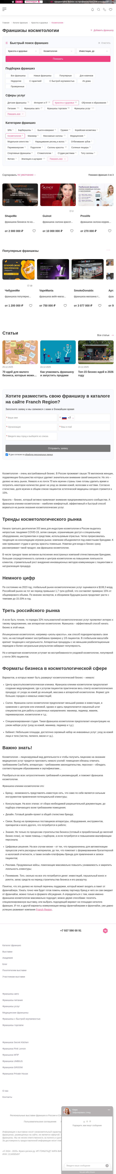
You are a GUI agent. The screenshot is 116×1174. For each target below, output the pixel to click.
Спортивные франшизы (20, 154)
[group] (18, 283)
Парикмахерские (17, 148)
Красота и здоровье (66, 103)
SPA (10, 131)
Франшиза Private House (15, 1073)
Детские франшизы (18, 103)
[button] (112, 358)
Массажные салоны (54, 136)
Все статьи (103, 335)
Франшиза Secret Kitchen (15, 1042)
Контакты (7, 1097)
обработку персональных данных (39, 455)
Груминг (65, 131)
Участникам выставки (13, 976)
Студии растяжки (67, 154)
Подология (36, 148)
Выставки (7, 951)
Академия (7, 957)
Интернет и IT (42, 103)
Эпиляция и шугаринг (33, 159)
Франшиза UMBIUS (12, 1061)
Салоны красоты (57, 148)
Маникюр (33, 136)
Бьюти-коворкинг (47, 131)
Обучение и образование (95, 103)
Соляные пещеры (80, 148)
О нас (5, 1090)
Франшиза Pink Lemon (14, 1048)
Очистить (104, 43)
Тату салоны (88, 154)
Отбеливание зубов (81, 142)
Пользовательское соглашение (40, 1121)
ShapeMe (11, 216)
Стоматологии (45, 154)
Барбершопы (25, 131)
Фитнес (12, 159)
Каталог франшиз (11, 945)
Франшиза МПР (10, 1054)
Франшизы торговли (58, 109)
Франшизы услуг (84, 109)
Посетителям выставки (14, 970)
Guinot (47, 216)
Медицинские (77, 136)
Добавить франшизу (102, 30)
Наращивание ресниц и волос (50, 142)
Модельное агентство (19, 142)
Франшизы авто (33, 109)
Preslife (85, 216)
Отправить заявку (58, 448)
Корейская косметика (86, 131)
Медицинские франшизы (15, 1012)
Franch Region (44, 909)
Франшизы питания (12, 1000)
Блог (4, 964)
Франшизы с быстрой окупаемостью (21, 1018)
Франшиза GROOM (12, 1067)
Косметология (15, 136)
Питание (13, 109)
